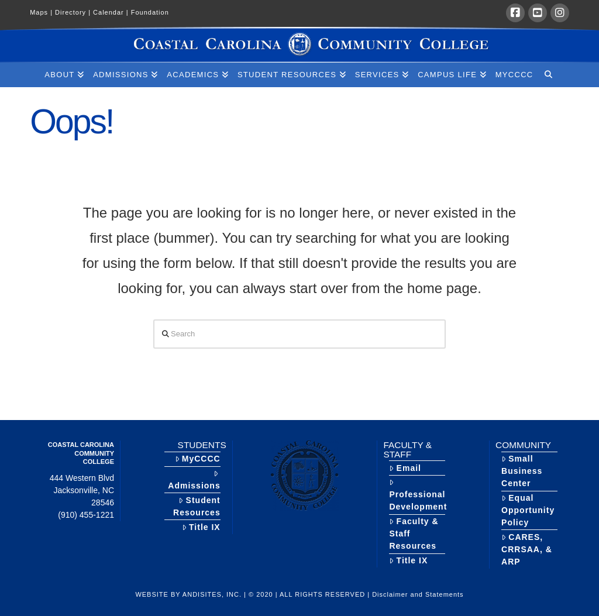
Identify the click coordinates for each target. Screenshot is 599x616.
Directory (74, 12)
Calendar (112, 12)
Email (405, 468)
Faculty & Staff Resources (413, 533)
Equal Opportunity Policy (528, 510)
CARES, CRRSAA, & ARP (526, 549)
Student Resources (197, 506)
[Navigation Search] (548, 75)
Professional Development (418, 495)
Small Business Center (521, 471)
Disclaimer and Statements (417, 594)
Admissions (194, 480)
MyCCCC (198, 458)
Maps (42, 12)
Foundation (150, 12)
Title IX (201, 527)
